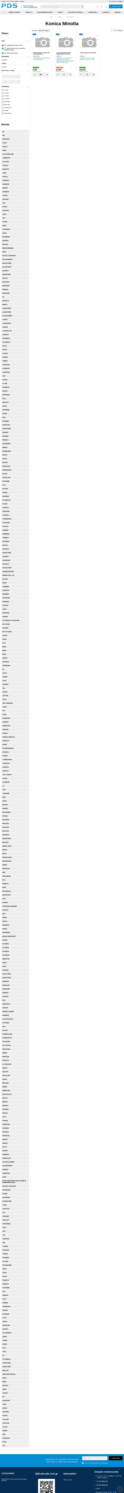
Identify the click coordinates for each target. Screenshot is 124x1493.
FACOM (5, 489)
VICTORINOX (6, 1333)
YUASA (5, 1427)
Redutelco (6, 1094)
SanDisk (5, 1128)
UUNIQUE (5, 1314)
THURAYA (5, 1239)
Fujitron (6, 522)
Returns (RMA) (14, 1)
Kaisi (4, 714)
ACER (4, 143)
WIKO (4, 1378)
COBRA (5, 357)
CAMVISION (6, 323)
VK (3, 1355)
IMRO (4, 647)
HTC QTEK (6, 624)
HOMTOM (5, 613)
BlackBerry (7, 259)
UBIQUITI (5, 1284)
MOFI (4, 887)
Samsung (6, 1124)
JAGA (4, 680)
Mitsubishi (6, 876)
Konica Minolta (70, 17)
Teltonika (6, 1224)
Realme (5, 1083)
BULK (4, 60)
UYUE (4, 1318)
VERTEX (5, 1329)
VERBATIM (6, 1325)
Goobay (5, 556)
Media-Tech (7, 846)
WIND (4, 1381)
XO (3, 1397)
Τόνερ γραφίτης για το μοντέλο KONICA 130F (87, 58)
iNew (4, 650)
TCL (3, 1212)
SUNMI (4, 1193)
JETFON (5, 695)
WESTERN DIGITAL (9, 1374)
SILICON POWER (8, 1162)
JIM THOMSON (7, 703)
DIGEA (4, 413)
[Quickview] (50, 36)
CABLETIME (6, 312)
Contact (22, 1)
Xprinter (6, 1400)
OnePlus (5, 959)
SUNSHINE (6, 1197)
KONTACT (5, 741)
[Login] (106, 6)
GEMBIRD (5, 534)
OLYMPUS (5, 955)
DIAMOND (5, 410)
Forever (5, 511)
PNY (3, 1026)
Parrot (5, 993)
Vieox (4, 1336)
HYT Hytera (7, 631)
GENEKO (5, 537)
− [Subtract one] (34, 74)
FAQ (7, 1)
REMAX (5, 1102)
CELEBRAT (6, 338)
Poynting (6, 1041)
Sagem (5, 1120)
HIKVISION (6, 598)
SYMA (4, 1205)
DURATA (5, 432)
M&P (4, 797)
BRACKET (5, 282)
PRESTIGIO (6, 1049)
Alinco (5, 165)
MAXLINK (5, 827)
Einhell (5, 440)
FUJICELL (5, 515)
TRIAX (4, 1272)
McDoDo (5, 835)
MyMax (5, 902)
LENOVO (5, 771)
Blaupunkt (6, 267)
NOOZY (5, 940)
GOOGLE (5, 564)
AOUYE (5, 195)
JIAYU (4, 699)
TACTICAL (6, 1209)
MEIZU (4, 850)
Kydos (5, 756)
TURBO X (5, 1280)
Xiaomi (5, 1393)
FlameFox (6, 500)
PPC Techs (6, 1045)
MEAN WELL (6, 838)
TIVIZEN (5, 1246)
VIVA (4, 1348)
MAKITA (5, 804)
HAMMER (5, 586)
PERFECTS (6, 1004)
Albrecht (6, 158)
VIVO (4, 1351)
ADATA (4, 146)
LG (3, 786)
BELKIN (5, 244)
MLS (4, 880)
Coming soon (6, 107)
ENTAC (4, 455)
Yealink (5, 1419)
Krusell (5, 752)
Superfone (6, 1201)
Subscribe (116, 1458)
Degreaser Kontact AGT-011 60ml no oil (41, 58)
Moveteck (6, 895)
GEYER (5, 545)
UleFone (5, 1287)
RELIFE (5, 1098)
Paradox (6, 985)
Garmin (5, 530)
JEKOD (4, 692)
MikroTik (6, 868)
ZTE (3, 1445)
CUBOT (5, 380)
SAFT (4, 1117)
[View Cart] (116, 7)
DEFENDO (5, 395)
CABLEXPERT (7, 316)
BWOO (4, 304)
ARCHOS (5, 210)
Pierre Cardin (8, 1011)
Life (4, 789)
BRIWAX (5, 289)
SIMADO (5, 1169)
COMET (5, 361)
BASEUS (5, 240)
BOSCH (5, 278)
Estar (4, 474)
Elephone (6, 443)
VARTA (4, 1321)
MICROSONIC (7, 857)
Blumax (5, 270)
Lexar (4, 778)
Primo (4, 1053)
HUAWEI (5, 628)
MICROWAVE (6, 861)
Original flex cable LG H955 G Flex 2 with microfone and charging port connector (65, 60)
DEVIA (4, 406)
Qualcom (6, 1075)
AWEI (4, 225)
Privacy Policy (104, 1463)
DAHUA (5, 391)
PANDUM (5, 981)
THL (3, 1235)
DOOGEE (5, 421)
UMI (3, 1291)
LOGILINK (5, 793)
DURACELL (6, 425)
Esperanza (6, 470)
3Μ (3, 135)
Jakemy (5, 684)
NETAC (4, 921)
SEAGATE (5, 1135)
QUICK (4, 1079)
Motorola (6, 891)
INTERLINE (6, 665)
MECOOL (5, 842)
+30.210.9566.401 (30, 7)
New (4, 67)
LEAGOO (5, 767)
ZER (3, 1434)
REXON (5, 1113)
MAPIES (5, 808)
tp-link (5, 1261)
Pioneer (5, 1015)
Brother (6, 293)
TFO (3, 1231)
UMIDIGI (5, 1295)
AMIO (4, 173)
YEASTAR (5, 1423)
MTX (4, 898)
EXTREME (5, 481)
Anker (5, 188)
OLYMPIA (5, 944)
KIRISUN (5, 729)
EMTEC (5, 447)
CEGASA (5, 334)
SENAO (5, 1139)
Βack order (6, 104)
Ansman (5, 191)
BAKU (4, 233)
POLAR (5, 1030)
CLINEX (5, 353)
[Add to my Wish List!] (50, 40)
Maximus (5, 820)
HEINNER (5, 594)
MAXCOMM (6, 812)
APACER (5, 199)
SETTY (4, 1147)
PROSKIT (5, 1060)
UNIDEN (5, 1303)
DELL (4, 398)
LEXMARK (6, 782)
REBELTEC (6, 1090)
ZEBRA (4, 1430)
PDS (3, 1000)
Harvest (5, 590)
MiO (3, 872)
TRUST (4, 1276)
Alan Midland (8, 154)
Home (51, 17)
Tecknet (5, 1216)
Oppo (4, 962)
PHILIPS (5, 1008)
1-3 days (5, 93)
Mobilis (5, 883)
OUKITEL (5, 970)
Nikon (4, 929)
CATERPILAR (7, 331)
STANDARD (6, 1190)
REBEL (4, 1087)
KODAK (5, 733)
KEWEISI (5, 722)
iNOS (4, 654)
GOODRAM (6, 560)
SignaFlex (6, 1158)
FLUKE (4, 504)
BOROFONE (6, 274)
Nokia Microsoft (9, 936)
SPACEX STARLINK (9, 1186)
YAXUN (4, 1415)
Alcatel (5, 161)
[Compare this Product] (97, 6)
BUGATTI (5, 301)
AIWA (4, 150)
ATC (3, 218)
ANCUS (5, 176)
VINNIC (4, 1340)
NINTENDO (6, 932)
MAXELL (5, 816)
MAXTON (5, 831)
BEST (4, 252)
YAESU (4, 1408)
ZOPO (4, 1442)
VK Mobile (6, 1359)
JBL (3, 688)
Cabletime (6, 308)
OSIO (4, 966)
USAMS (5, 1310)
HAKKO (5, 579)
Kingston (6, 725)
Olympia (5, 951)
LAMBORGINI (7, 759)
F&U (3, 485)
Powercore (7, 1034)
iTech (4, 673)
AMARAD (5, 169)
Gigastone (6, 552)
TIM (3, 1242)
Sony (4, 1177)
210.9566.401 (103, 1481)
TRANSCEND (7, 1265)
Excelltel (6, 477)
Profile (3, 1)
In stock (5, 90)
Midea (4, 865)
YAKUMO (5, 1412)
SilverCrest (7, 1165)
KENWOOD (6, 718)
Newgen (5, 925)
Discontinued (6, 113)
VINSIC (4, 1344)
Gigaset (5, 549)
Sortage (5, 110)
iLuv (4, 643)
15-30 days (6, 101)
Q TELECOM (6, 1064)
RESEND (5, 1109)
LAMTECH (5, 763)
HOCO (4, 609)
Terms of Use (94, 1463)
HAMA (4, 583)
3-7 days (5, 96)
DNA (4, 417)
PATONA (5, 996)
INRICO (5, 658)
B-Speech (6, 229)
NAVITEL (5, 910)
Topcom (5, 1250)
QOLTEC (5, 1071)
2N (3, 131)
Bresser (5, 285)
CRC (4, 376)
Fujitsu (5, 526)
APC (4, 203)
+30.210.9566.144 (102, 1485)
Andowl (5, 180)
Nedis (4, 917)
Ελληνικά (113, 1)
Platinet (5, 1023)
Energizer (6, 451)
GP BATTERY (7, 568)
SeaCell (5, 1132)
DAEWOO (5, 387)
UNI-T (4, 1299)
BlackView (6, 263)
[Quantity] (41, 75)
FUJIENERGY (7, 519)
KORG (4, 744)
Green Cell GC (8, 575)
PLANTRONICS (7, 1019)
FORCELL (5, 507)
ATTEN (4, 222)
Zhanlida (6, 1438)
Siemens (5, 1154)
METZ (4, 853)
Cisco (4, 349)
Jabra (4, 677)
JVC (3, 710)
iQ (3, 669)
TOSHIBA (5, 1257)
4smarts (5, 139)
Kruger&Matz (8, 748)
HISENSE (5, 601)
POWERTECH (7, 1038)
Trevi (4, 1269)
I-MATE (4, 635)
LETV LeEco (7, 774)
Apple (4, 207)
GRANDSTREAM (8, 571)
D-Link (4, 383)
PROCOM (5, 1056)
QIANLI (4, 1068)
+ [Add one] (47, 74)
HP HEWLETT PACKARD (10, 620)
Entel (4, 458)
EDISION (5, 436)
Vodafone (6, 1363)
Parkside (6, 989)
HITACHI (5, 605)
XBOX (4, 1389)
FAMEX (4, 492)
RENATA (5, 1105)
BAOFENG (6, 237)
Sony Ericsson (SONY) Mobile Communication (14, 1181)
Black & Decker (9, 255)
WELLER (5, 1370)
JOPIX (4, 707)
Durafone (6, 428)
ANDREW (5, 184)
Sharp (5, 1150)
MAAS (4, 801)
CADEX (5, 319)
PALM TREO (6, 974)
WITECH (5, 1385)
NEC (4, 914)
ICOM (4, 639)
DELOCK (5, 402)
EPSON (5, 462)
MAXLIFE (5, 823)
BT (3, 297)
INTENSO (5, 662)
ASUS (4, 214)
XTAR (4, 1404)
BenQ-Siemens (8, 248)
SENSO (5, 1143)
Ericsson (6, 466)
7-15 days (5, 98)
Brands (60, 17)
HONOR (5, 616)
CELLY (4, 346)
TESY (4, 1227)
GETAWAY (5, 541)
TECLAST (5, 1220)
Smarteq (6, 1173)
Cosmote (6, 368)
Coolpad (6, 364)
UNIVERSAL (6, 1306)
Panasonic (6, 977)
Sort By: (34, 30)
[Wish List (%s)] (101, 6)
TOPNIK (5, 1254)
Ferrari (5, 496)
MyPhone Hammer (9, 906)
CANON (5, 327)
